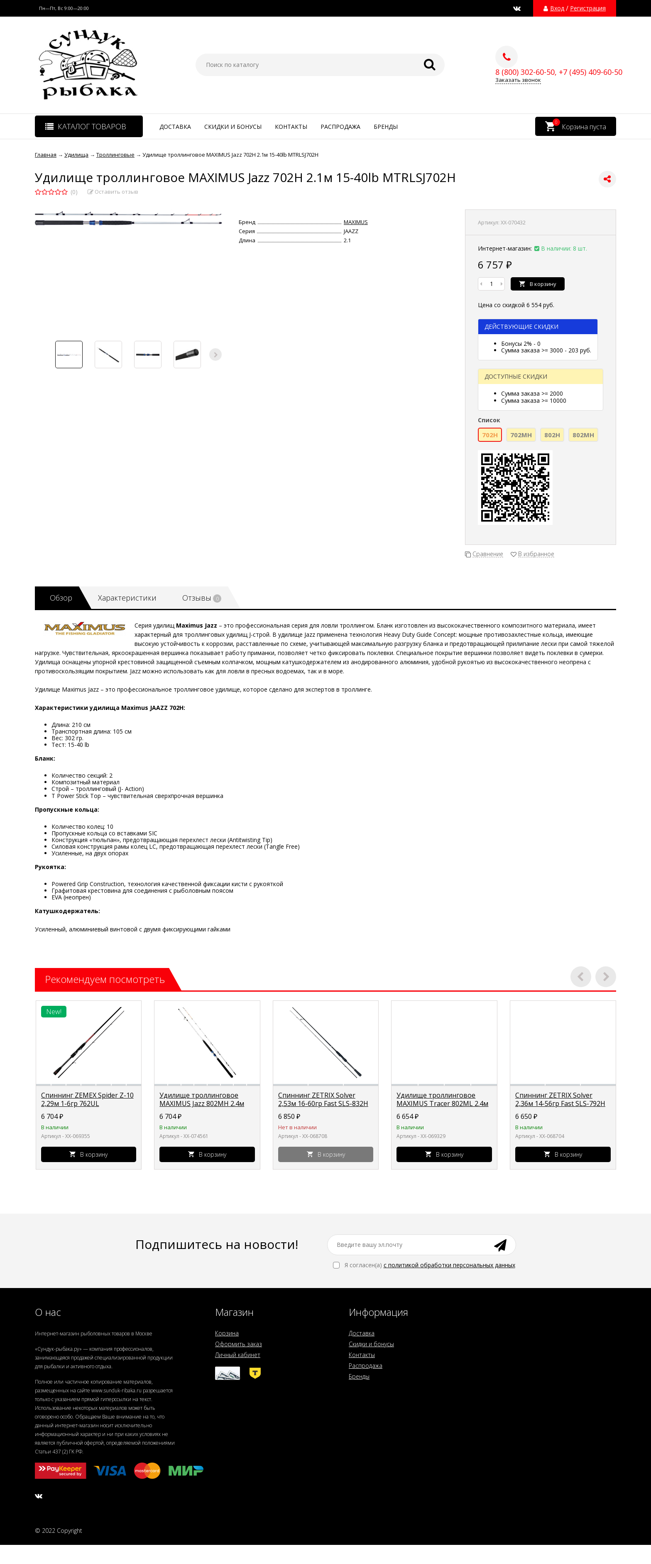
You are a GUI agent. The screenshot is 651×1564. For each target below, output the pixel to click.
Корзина (227, 1333)
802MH (583, 435)
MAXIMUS (356, 222)
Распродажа (340, 127)
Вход (557, 8)
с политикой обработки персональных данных (449, 1265)
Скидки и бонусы (233, 127)
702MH (521, 435)
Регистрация (588, 8)
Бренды (386, 127)
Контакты (291, 127)
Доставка (175, 127)
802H (552, 435)
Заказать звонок (518, 80)
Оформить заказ (238, 1344)
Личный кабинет (237, 1355)
